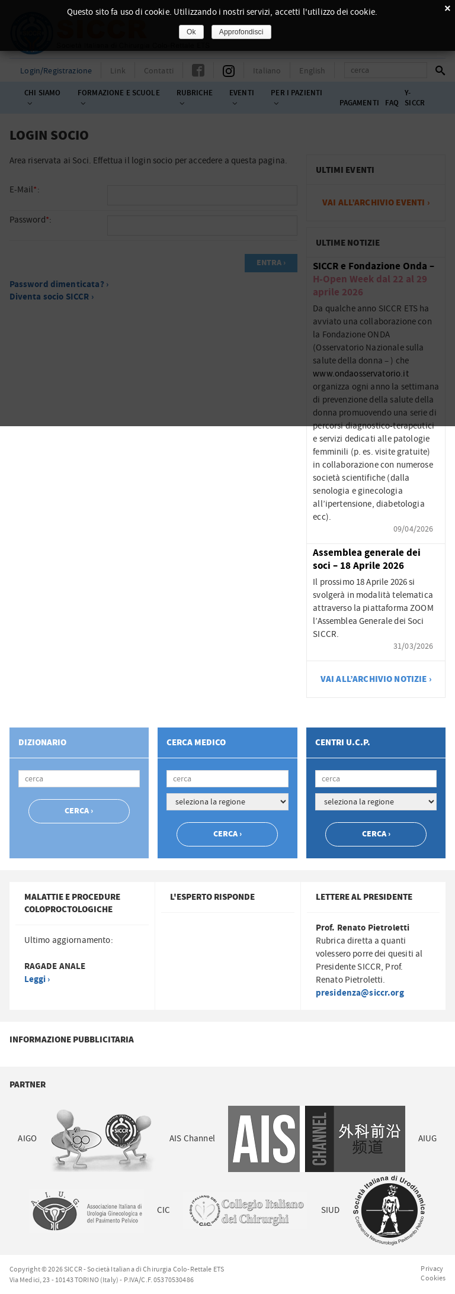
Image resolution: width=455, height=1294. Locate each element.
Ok (191, 32)
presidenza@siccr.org (360, 993)
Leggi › (37, 979)
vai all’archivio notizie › (376, 679)
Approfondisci (241, 32)
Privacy (432, 1268)
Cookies (433, 1278)
